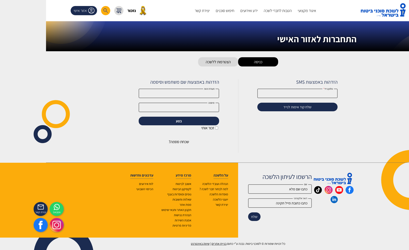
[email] (246, 203)
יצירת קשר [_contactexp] (7, 212)
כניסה (224, 61)
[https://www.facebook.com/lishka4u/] (7, 225)
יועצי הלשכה (186, 199)
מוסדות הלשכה (185, 194)
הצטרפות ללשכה (184, 61)
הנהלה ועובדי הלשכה (181, 184)
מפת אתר (152, 205)
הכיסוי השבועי (111, 189)
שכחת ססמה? (145, 141)
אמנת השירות (149, 220)
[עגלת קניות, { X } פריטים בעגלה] (85, 10)
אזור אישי (51, 10)
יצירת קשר (188, 205)
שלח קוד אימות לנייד (264, 107)
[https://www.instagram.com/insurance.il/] (23, 225)
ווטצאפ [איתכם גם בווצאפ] (23, 212)
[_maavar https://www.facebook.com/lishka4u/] (316, 192)
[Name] (246, 189)
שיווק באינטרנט (166, 244)
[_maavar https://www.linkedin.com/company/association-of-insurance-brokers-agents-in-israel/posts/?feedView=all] (300, 201)
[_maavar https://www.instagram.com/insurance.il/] (295, 192)
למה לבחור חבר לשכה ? (180, 189)
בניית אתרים (185, 244)
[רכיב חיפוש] (72, 10)
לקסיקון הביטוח (148, 189)
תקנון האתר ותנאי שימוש (143, 210)
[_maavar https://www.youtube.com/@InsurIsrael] (306, 192)
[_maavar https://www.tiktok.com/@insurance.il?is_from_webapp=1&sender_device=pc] (284, 192)
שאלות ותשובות (148, 199)
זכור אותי (176, 128)
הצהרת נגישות (149, 215)
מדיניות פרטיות (148, 225)
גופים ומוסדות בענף (146, 194)
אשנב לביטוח (150, 184)
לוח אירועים (112, 184)
